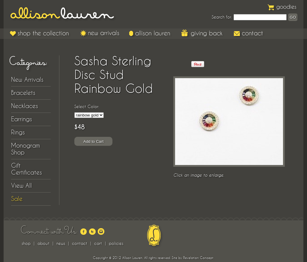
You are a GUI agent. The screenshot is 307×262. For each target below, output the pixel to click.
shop (26, 243)
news (60, 243)
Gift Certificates (26, 169)
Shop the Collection (40, 33)
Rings (18, 132)
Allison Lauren (67, 14)
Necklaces (24, 106)
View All (21, 185)
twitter (92, 231)
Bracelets (23, 93)
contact (79, 243)
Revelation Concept (198, 258)
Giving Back (202, 33)
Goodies (282, 6)
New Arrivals (100, 33)
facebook (83, 231)
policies (116, 243)
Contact (248, 33)
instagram (101, 231)
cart (98, 243)
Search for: (222, 17)
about (43, 243)
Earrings (21, 119)
